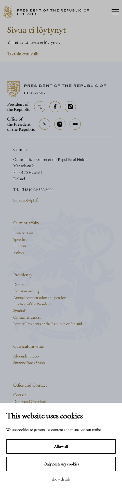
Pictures (19, 245)
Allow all (61, 446)
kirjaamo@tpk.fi (25, 200)
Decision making (26, 291)
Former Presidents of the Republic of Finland (47, 323)
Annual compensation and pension (39, 297)
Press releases (23, 232)
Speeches (20, 239)
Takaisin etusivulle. (23, 54)
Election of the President (32, 304)
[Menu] (115, 12)
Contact (19, 395)
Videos (18, 252)
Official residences (27, 317)
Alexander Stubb (26, 356)
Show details (61, 479)
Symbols (19, 310)
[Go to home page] (55, 12)
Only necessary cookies (61, 464)
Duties (18, 284)
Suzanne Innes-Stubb (29, 362)
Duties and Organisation (31, 401)
